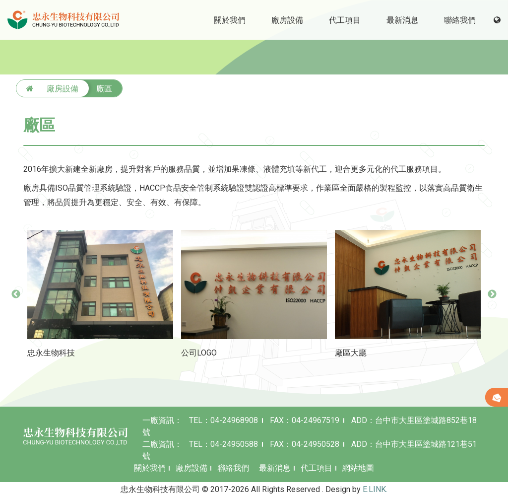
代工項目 (316, 468)
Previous (16, 294)
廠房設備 (191, 468)
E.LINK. (375, 489)
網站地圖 (358, 468)
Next (492, 294)
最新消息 (275, 468)
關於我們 (150, 468)
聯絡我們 (233, 468)
